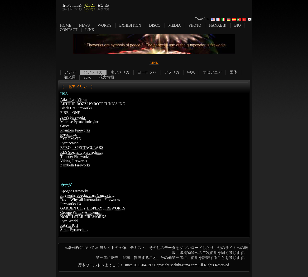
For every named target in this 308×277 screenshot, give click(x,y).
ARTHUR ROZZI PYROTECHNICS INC (92, 104)
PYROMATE (70, 139)
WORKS (104, 25)
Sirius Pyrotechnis (74, 230)
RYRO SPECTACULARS (81, 148)
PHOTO (195, 25)
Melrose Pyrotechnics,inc (79, 122)
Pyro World (69, 221)
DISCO (154, 25)
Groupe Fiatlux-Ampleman (81, 212)
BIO (237, 25)
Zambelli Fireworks (75, 165)
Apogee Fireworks (74, 191)
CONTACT (68, 30)
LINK (89, 30)
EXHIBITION (130, 25)
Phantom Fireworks (75, 130)
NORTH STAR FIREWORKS (83, 217)
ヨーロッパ (146, 72)
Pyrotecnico (69, 143)
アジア (70, 72)
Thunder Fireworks (75, 157)
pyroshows (68, 134)
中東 (191, 72)
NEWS (84, 25)
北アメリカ (93, 72)
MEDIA (174, 25)
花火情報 (106, 77)
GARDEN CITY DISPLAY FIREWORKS (92, 208)
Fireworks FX (71, 204)
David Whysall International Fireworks (90, 200)
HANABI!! (217, 25)
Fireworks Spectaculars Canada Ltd (87, 195)
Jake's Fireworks (73, 117)
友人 (87, 77)
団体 (233, 72)
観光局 (70, 77)
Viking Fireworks (73, 161)
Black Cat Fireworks (76, 108)
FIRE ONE (70, 113)
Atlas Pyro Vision (73, 99)
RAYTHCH (69, 225)
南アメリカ (120, 72)
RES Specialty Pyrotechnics (81, 152)
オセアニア (212, 72)
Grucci (65, 126)
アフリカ (171, 72)
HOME (65, 25)
